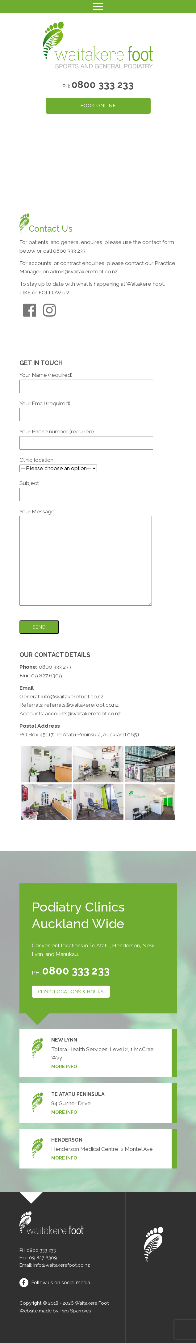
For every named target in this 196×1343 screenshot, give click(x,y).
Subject (86, 488)
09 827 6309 (43, 1258)
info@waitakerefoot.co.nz (72, 696)
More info (64, 1066)
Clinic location (58, 464)
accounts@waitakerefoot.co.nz (83, 713)
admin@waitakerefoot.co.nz (84, 271)
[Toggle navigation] (98, 6)
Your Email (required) (86, 409)
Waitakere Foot (92, 1303)
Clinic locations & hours (71, 991)
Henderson (66, 1140)
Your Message (85, 557)
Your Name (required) (86, 380)
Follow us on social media (54, 1282)
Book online (98, 105)
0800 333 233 (102, 84)
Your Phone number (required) (86, 437)
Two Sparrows (75, 1311)
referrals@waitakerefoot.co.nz (81, 705)
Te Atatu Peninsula (78, 1094)
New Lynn (64, 1040)
